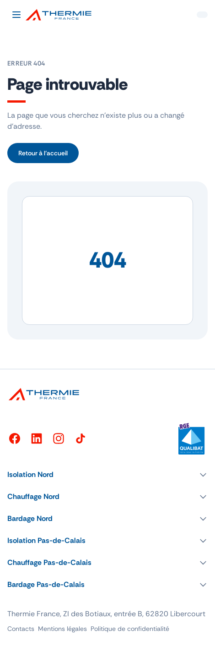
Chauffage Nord (33, 496)
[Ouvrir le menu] (16, 14)
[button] (107, 474)
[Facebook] (14, 438)
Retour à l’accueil (43, 153)
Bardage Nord (30, 518)
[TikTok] (80, 438)
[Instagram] (58, 438)
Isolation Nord (30, 474)
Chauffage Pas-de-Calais (49, 562)
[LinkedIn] (36, 438)
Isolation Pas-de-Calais (46, 540)
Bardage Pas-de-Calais (46, 584)
